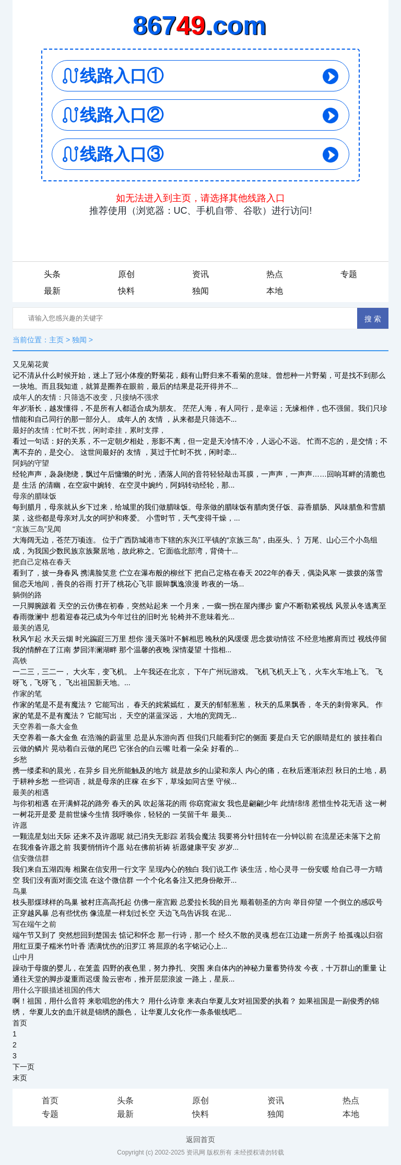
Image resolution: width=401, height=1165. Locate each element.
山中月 (23, 957)
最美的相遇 (31, 792)
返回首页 (200, 1139)
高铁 (20, 660)
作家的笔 (27, 693)
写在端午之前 (34, 924)
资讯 (200, 274)
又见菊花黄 (31, 364)
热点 (274, 274)
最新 (52, 290)
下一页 (23, 1067)
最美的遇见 (31, 628)
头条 (52, 274)
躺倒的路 (27, 595)
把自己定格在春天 (42, 562)
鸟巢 (20, 891)
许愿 (20, 825)
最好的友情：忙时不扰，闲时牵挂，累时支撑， (89, 430)
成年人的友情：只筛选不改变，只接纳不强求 (86, 397)
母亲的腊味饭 (34, 496)
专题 (348, 274)
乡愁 (20, 759)
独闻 (200, 290)
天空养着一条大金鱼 (45, 726)
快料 (126, 290)
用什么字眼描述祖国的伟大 (56, 990)
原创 (126, 274)
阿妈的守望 (31, 463)
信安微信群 (31, 858)
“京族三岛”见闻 (37, 529)
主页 (56, 340)
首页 (20, 1023)
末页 (20, 1078)
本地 (274, 290)
